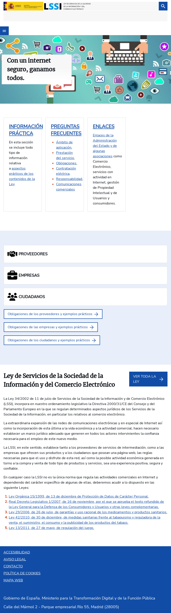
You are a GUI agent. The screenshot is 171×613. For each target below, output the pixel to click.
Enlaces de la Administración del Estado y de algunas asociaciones (105, 146)
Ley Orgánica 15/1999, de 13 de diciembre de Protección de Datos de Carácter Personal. (79, 496)
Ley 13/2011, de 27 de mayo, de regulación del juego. (51, 527)
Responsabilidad (69, 179)
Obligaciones (66, 163)
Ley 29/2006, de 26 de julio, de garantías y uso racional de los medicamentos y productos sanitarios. (88, 512)
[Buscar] (163, 6)
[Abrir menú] (4, 30)
